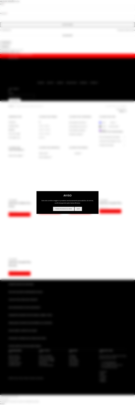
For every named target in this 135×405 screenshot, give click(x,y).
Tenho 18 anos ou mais (63, 209)
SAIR (78, 209)
